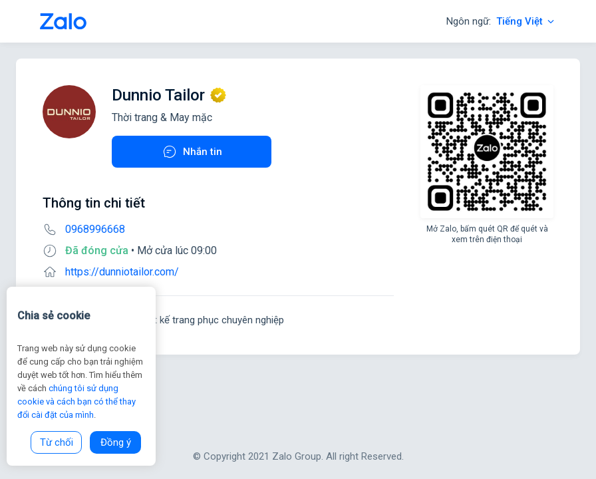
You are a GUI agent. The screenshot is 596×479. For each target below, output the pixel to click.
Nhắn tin (192, 152)
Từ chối (56, 442)
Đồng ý (115, 442)
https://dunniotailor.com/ (122, 271)
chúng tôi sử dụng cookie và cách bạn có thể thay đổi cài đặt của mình (76, 401)
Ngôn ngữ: (501, 21)
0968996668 (95, 229)
